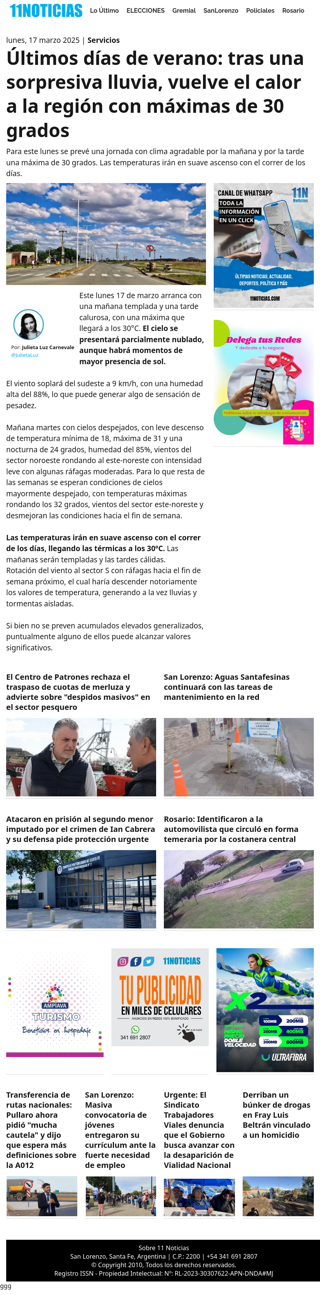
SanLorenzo (221, 10)
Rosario (293, 10)
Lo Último (104, 10)
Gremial (184, 10)
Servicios (103, 40)
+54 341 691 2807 (232, 1256)
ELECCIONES (146, 10)
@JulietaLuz (24, 354)
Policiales (260, 10)
